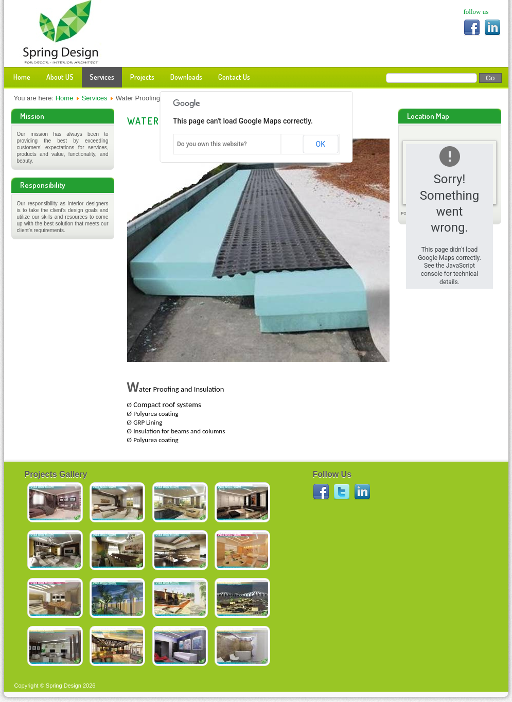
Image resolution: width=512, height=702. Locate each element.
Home (21, 77)
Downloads (186, 77)
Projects (142, 77)
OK (320, 144)
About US (60, 77)
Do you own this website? (212, 144)
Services (102, 77)
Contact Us (234, 77)
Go (490, 78)
